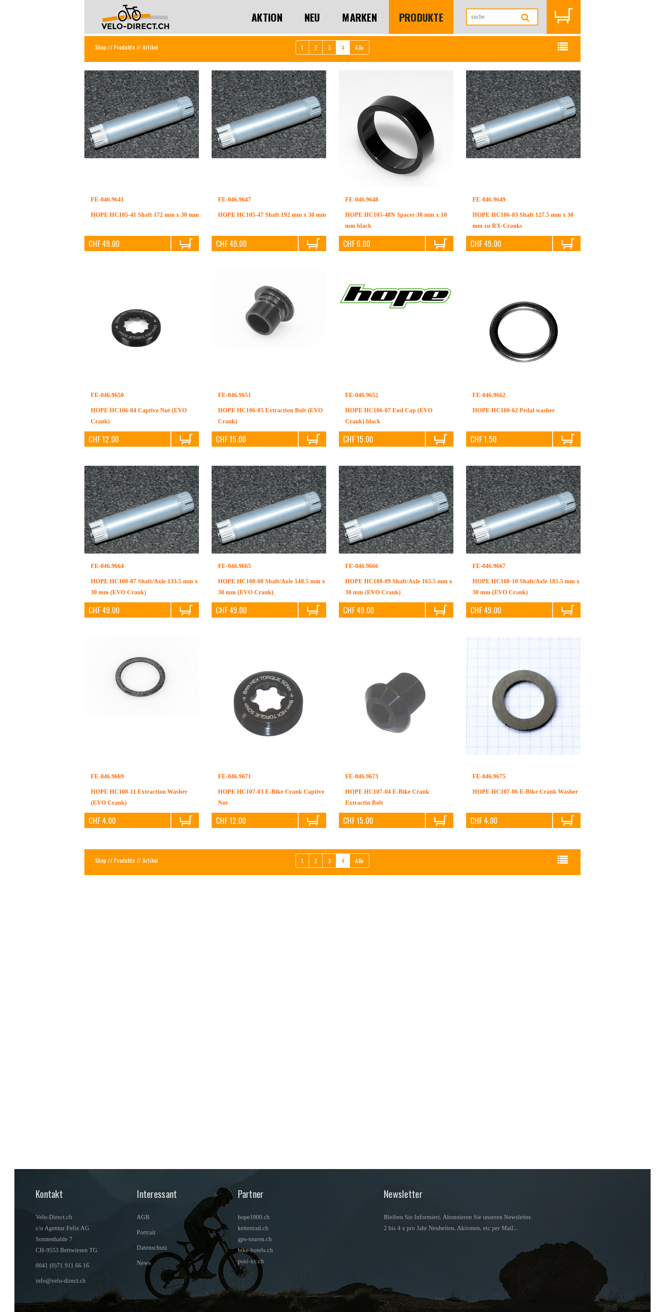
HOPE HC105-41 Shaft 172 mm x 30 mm (145, 215)
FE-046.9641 (107, 199)
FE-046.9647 (234, 199)
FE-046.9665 (234, 566)
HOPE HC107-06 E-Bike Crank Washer (525, 792)
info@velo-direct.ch (61, 1281)
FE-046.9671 (234, 776)
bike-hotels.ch (255, 1250)
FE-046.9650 (107, 395)
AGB (143, 1217)
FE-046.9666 (361, 566)
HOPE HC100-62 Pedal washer (513, 410)
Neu (312, 17)
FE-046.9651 (234, 395)
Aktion (266, 17)
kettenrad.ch (253, 1228)
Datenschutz (152, 1248)
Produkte (421, 17)
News (144, 1263)
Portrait (146, 1232)
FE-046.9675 (489, 776)
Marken (359, 17)
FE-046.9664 (107, 566)
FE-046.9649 (489, 199)
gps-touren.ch (255, 1239)
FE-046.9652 (361, 395)
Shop (100, 46)
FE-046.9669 (107, 776)
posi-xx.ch (251, 1261)
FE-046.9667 (489, 566)
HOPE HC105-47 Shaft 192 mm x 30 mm (272, 215)
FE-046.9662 (489, 395)
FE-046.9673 (361, 776)
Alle (359, 47)
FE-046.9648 (361, 199)
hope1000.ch (254, 1217)
